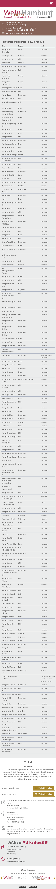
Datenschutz (33, 887)
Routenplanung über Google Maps (16, 861)
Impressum (22, 887)
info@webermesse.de (13, 834)
